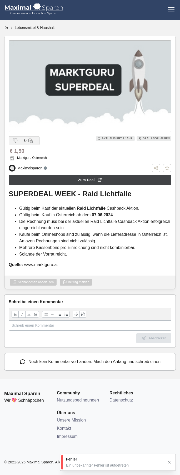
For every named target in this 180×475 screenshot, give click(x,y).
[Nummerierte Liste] (66, 314)
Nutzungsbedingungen (78, 400)
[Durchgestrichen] (35, 314)
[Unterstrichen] (28, 314)
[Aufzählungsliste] (59, 314)
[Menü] (171, 9)
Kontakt (64, 428)
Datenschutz (121, 400)
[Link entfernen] (82, 314)
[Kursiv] (21, 314)
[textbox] (90, 325)
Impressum (67, 436)
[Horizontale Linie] (52, 314)
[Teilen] (156, 168)
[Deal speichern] (167, 168)
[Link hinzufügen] (76, 314)
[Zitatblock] (45, 314)
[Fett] (15, 314)
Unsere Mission (71, 420)
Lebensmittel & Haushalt (35, 28)
